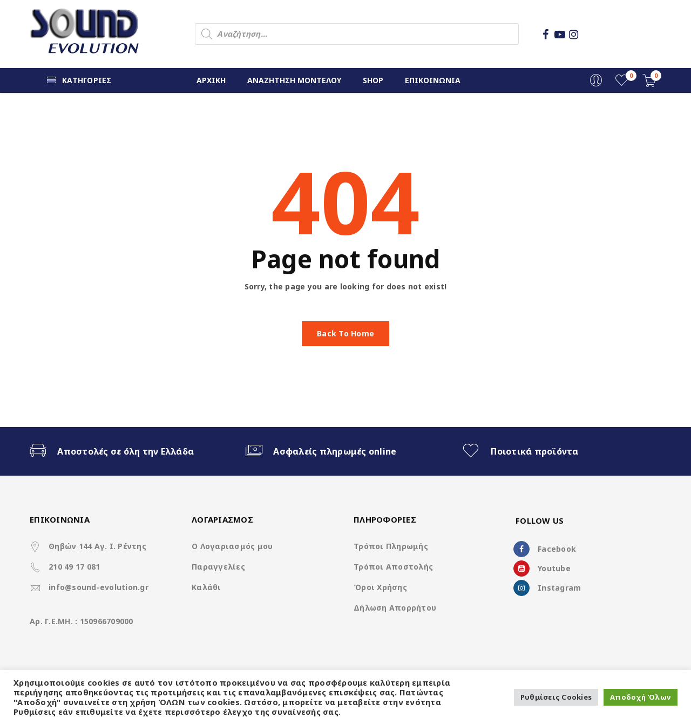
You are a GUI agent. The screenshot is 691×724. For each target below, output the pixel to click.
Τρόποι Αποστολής (393, 566)
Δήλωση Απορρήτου (395, 608)
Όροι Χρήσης (380, 587)
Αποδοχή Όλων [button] (640, 697)
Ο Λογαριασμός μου (232, 546)
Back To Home (345, 333)
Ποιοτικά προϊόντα (534, 451)
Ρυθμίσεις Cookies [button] (556, 697)
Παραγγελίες (218, 566)
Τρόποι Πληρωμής (391, 546)
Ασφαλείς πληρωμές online (334, 451)
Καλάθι (206, 587)
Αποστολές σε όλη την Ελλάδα (125, 451)
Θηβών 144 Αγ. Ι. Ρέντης (97, 546)
